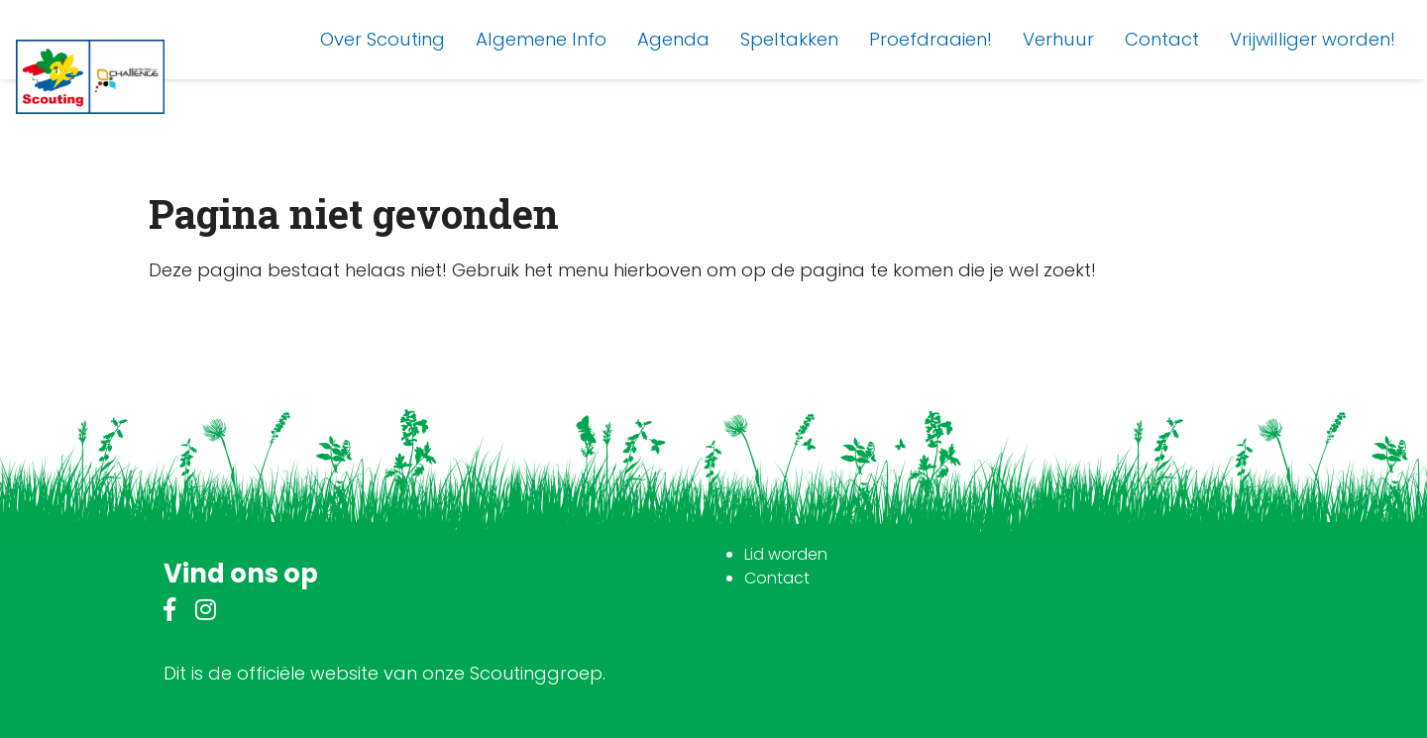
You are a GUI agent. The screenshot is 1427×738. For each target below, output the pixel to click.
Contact (777, 578)
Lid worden (785, 554)
